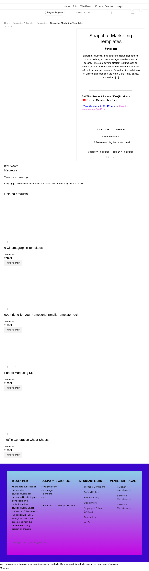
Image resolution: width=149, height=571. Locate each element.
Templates (42, 23)
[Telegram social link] (116, 157)
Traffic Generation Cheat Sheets (26, 439)
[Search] (94, 12)
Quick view (7, 242)
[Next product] (11, 27)
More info (4, 568)
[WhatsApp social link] (113, 157)
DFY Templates (125, 152)
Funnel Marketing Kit (18, 373)
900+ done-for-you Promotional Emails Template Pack (41, 314)
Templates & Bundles (24, 23)
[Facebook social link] (106, 157)
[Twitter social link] (108, 157)
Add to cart (103, 130)
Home (7, 23)
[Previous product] (5, 27)
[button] (13, 263)
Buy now (120, 130)
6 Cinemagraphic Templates (23, 247)
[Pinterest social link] (111, 157)
